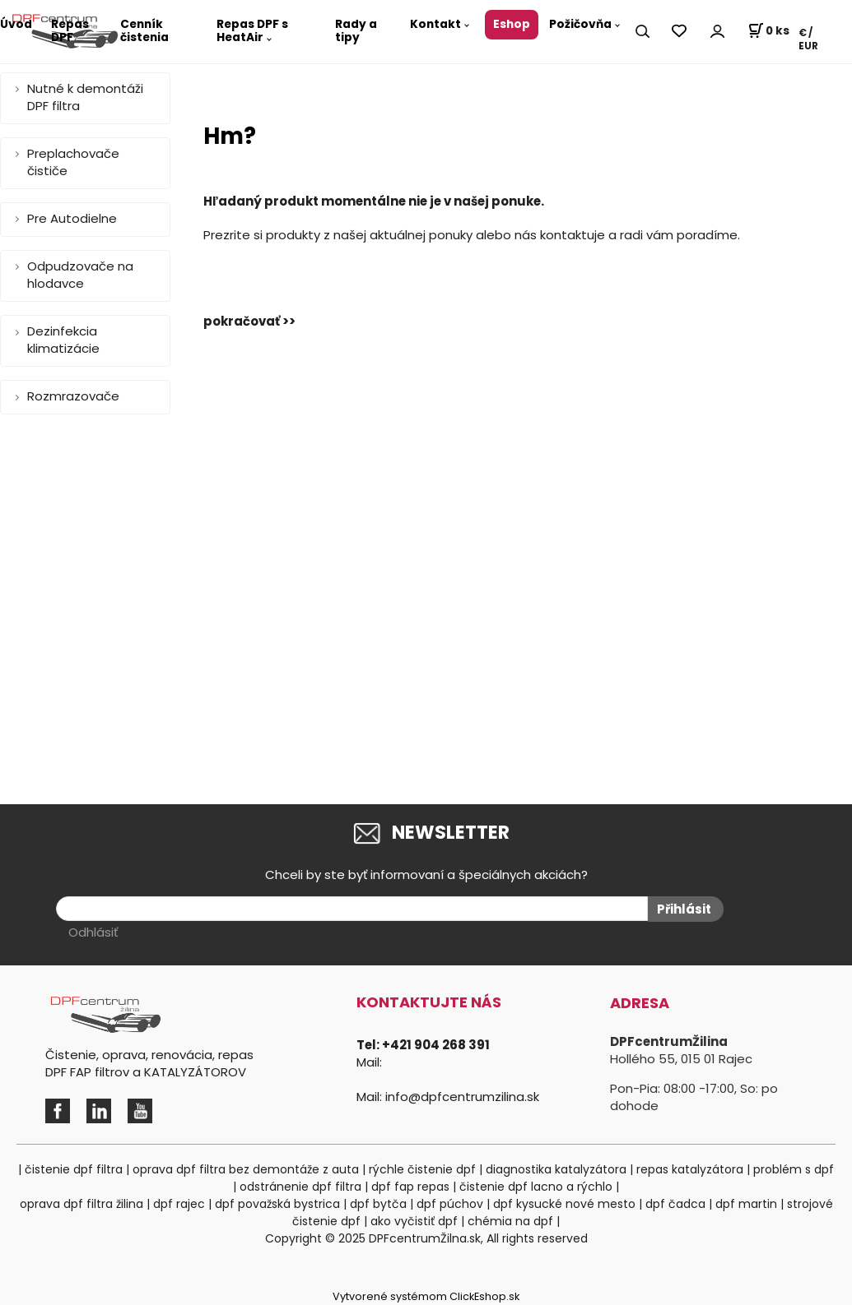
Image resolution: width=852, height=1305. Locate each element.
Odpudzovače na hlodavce (80, 274)
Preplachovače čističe (73, 162)
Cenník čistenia (144, 31)
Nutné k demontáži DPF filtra (85, 97)
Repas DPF (70, 31)
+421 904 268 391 (436, 1044)
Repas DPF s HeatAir (252, 31)
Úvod (16, 24)
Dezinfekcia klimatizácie (63, 339)
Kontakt (435, 24)
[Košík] (768, 31)
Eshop (511, 24)
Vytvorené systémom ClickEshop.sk (426, 1296)
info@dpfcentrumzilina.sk (462, 1096)
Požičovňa (580, 24)
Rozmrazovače (73, 396)
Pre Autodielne (72, 218)
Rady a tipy (356, 31)
